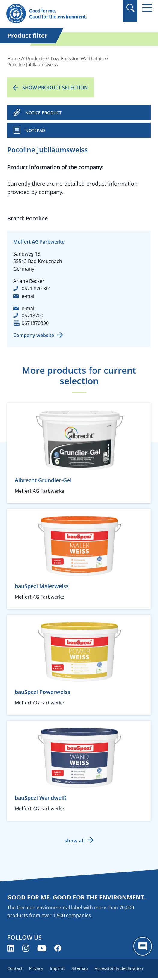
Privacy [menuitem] (36, 968)
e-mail (28, 296)
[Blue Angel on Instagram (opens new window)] (25, 948)
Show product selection (55, 87)
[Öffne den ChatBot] (142, 946)
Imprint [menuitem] (57, 968)
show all (75, 840)
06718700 (32, 315)
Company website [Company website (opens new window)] (33, 335)
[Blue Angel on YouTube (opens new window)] (41, 948)
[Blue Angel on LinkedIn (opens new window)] (10, 948)
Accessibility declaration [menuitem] (119, 968)
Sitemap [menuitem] (79, 968)
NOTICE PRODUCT (43, 112)
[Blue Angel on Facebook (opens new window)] (57, 948)
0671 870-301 (36, 288)
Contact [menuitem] (15, 968)
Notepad (35, 130)
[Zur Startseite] (57, 14)
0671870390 (35, 323)
